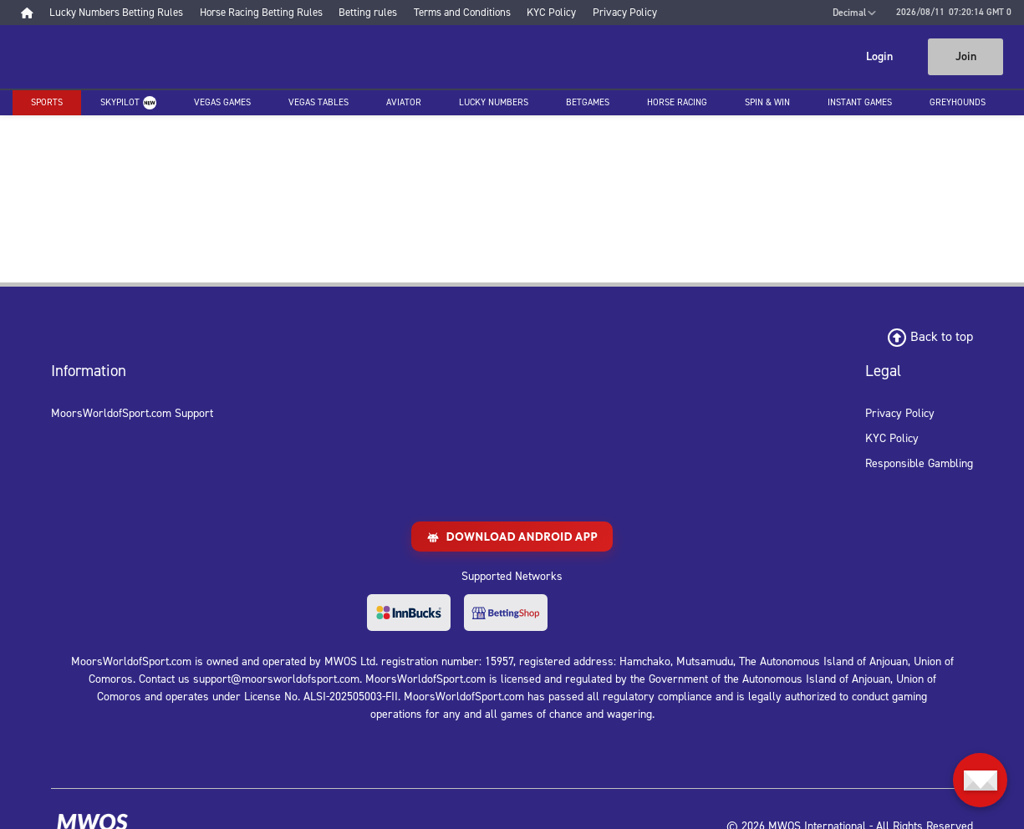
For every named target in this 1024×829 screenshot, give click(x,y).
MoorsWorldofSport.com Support (132, 413)
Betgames (587, 102)
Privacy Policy (900, 413)
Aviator (403, 102)
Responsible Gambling (919, 463)
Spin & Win (767, 102)
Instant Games (860, 102)
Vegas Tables (318, 102)
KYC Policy (892, 438)
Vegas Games (222, 102)
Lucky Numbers (493, 102)
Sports (47, 102)
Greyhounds (958, 102)
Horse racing (677, 102)
